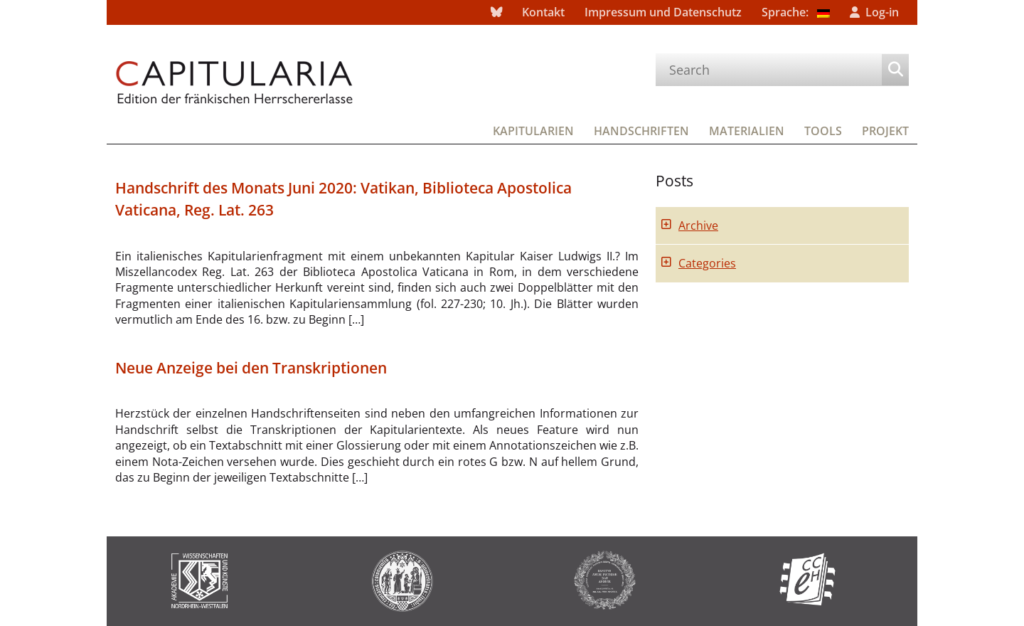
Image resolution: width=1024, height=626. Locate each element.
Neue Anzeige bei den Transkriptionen (251, 368)
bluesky (496, 12)
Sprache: (796, 12)
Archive (698, 225)
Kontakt (543, 12)
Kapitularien (533, 131)
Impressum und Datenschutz (663, 12)
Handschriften (641, 131)
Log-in (882, 12)
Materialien (746, 131)
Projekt (885, 131)
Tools (823, 131)
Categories (707, 263)
